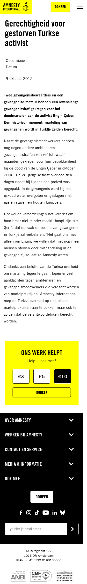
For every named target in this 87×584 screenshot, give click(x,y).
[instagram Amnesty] (28, 512)
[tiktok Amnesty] (37, 512)
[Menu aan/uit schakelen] (79, 7)
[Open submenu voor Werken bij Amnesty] (71, 434)
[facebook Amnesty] (20, 512)
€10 (62, 376)
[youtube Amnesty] (46, 512)
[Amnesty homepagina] (16, 7)
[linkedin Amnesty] (54, 512)
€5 (42, 376)
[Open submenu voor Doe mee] (71, 478)
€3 (21, 376)
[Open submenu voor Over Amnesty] (71, 420)
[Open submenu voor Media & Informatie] (71, 464)
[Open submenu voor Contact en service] (71, 449)
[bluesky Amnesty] (62, 512)
